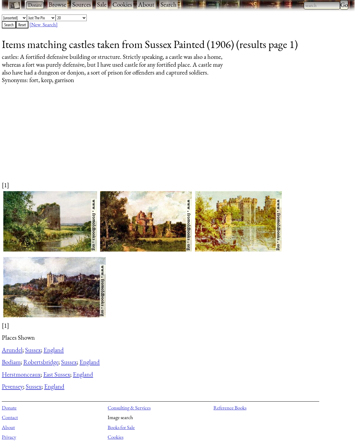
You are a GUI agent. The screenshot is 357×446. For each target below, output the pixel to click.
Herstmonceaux (21, 374)
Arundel (12, 350)
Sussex (33, 350)
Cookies (122, 4)
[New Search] (43, 24)
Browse (57, 4)
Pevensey (12, 386)
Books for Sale (121, 427)
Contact (10, 417)
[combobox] (322, 5)
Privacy (9, 437)
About (146, 4)
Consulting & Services (129, 407)
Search (169, 4)
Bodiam (11, 362)
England (54, 350)
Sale (101, 4)
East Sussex (56, 374)
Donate (9, 407)
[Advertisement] (174, 138)
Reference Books (229, 407)
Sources (81, 4)
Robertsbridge (40, 362)
